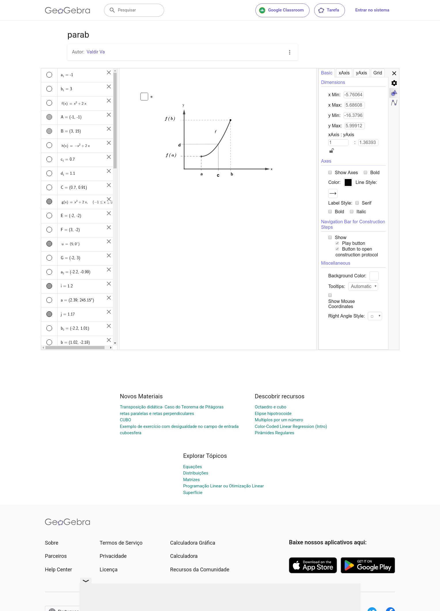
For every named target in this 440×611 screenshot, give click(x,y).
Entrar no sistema (372, 10)
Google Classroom (281, 10)
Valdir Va (96, 52)
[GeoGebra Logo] (67, 10)
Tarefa (328, 10)
